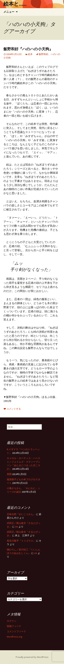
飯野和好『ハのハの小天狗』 (28, 49)
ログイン (11, 620)
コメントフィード (16, 631)
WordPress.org (14, 636)
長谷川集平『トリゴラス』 (21, 540)
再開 (9, 474)
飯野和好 (43, 54)
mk (16, 526)
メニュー (8, 11)
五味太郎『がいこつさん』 (21, 514)
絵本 (30, 54)
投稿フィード (14, 626)
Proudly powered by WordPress (32, 657)
